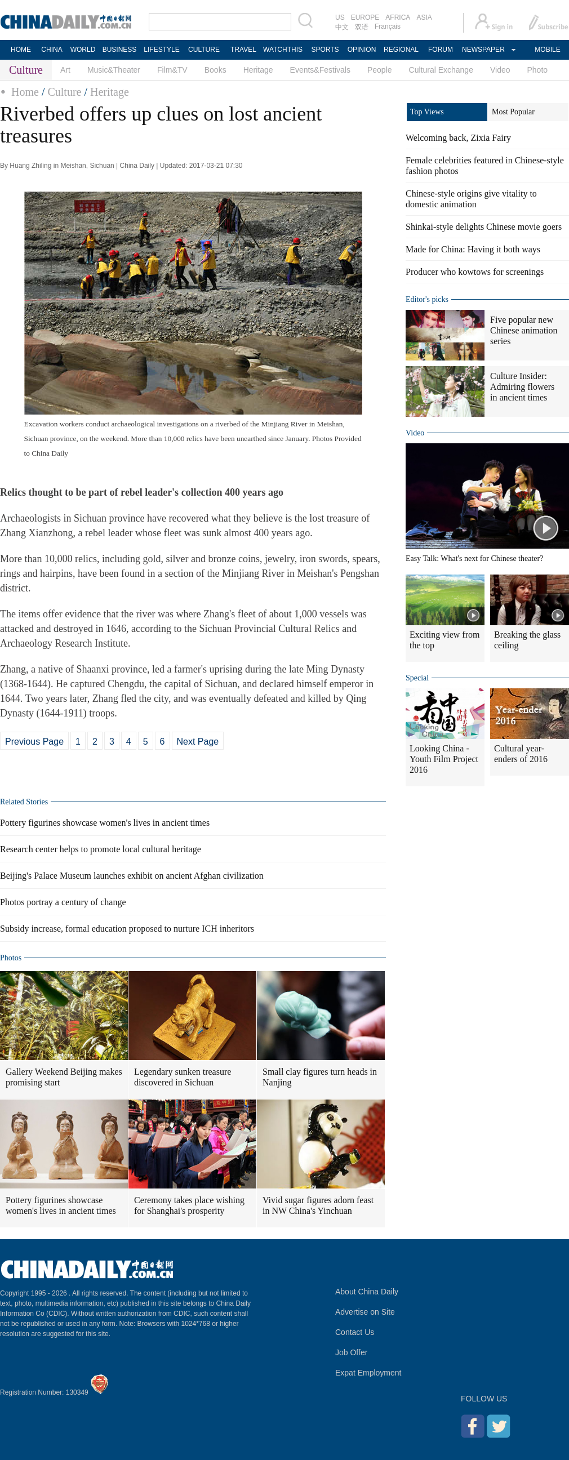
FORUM (440, 50)
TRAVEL (243, 50)
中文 (342, 27)
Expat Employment (368, 1372)
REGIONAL (401, 50)
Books (215, 69)
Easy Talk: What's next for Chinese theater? (474, 558)
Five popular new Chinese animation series (524, 330)
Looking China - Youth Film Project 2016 (444, 759)
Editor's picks (427, 299)
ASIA (424, 17)
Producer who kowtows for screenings (475, 272)
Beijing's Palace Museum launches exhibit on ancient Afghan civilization (132, 875)
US (340, 17)
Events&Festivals (320, 69)
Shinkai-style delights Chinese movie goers (484, 227)
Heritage (258, 69)
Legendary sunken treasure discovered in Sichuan (182, 1077)
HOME (21, 50)
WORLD (83, 50)
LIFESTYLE (161, 50)
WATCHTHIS (283, 50)
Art (65, 69)
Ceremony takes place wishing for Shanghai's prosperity (189, 1205)
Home (25, 92)
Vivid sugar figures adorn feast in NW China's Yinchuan (318, 1205)
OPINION (362, 50)
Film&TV (172, 69)
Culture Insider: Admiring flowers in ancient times (522, 386)
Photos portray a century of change (63, 902)
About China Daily (366, 1291)
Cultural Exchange (441, 69)
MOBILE (547, 50)
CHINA (51, 50)
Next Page (198, 741)
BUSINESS (120, 50)
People (379, 69)
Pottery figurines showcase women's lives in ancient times (105, 822)
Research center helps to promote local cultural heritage (100, 849)
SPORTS (325, 50)
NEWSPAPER (483, 50)
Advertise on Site (365, 1311)
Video (500, 69)
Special (417, 678)
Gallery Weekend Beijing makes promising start (64, 1077)
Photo (537, 69)
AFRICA (397, 17)
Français (388, 26)
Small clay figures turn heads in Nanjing (320, 1077)
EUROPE (365, 17)
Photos (10, 958)
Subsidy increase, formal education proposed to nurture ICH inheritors (127, 928)
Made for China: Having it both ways (473, 249)
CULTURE (204, 50)
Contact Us (354, 1332)
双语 (361, 27)
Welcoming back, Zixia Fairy (458, 138)
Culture (64, 92)
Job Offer (351, 1352)
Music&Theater (113, 69)
